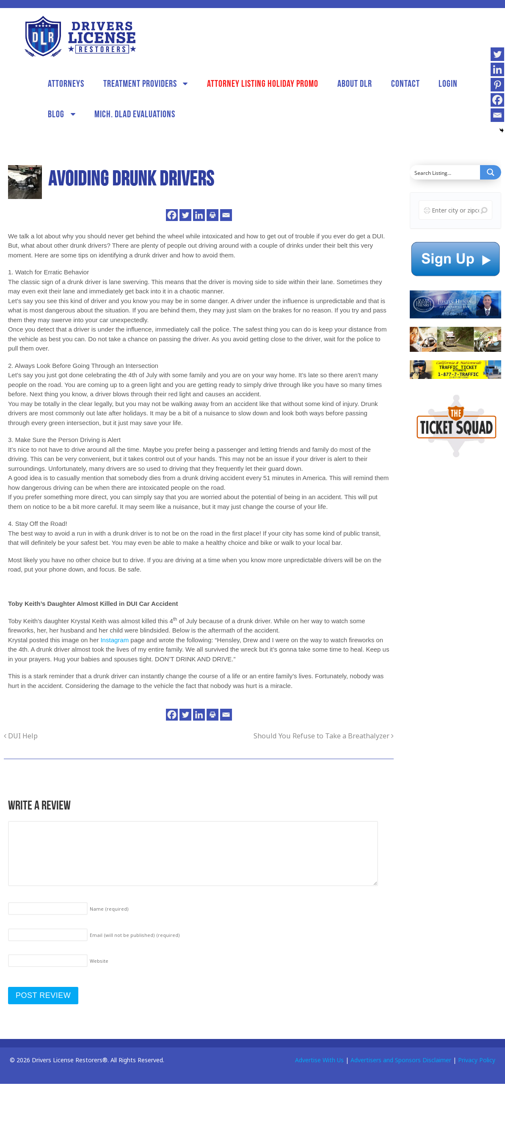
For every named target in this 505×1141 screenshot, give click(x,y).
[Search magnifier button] (490, 172)
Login (448, 83)
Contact (405, 83)
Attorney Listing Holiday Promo (262, 83)
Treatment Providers (140, 83)
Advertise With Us (319, 1060)
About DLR (354, 83)
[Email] (226, 215)
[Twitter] (185, 215)
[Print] (212, 215)
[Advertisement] (450, 599)
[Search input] (445, 172)
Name (109, 909)
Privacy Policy (476, 1060)
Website (99, 961)
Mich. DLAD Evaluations (134, 114)
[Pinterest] (497, 84)
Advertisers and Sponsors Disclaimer (400, 1060)
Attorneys (66, 83)
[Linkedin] (199, 215)
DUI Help (21, 735)
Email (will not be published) (135, 935)
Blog (56, 114)
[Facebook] (172, 215)
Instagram (114, 640)
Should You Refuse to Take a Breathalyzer (324, 735)
